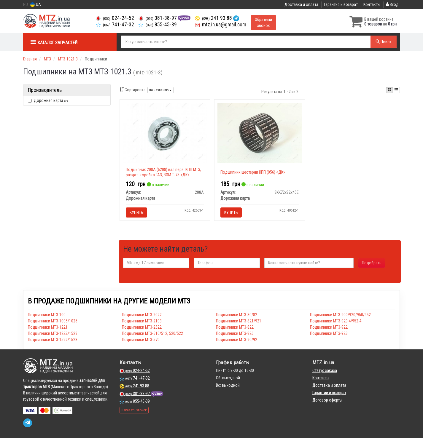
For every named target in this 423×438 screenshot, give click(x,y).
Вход (392, 4)
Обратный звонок (263, 22)
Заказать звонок (134, 410)
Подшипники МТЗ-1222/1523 (52, 333)
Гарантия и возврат (341, 4)
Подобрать (371, 262)
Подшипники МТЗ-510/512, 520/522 (152, 333)
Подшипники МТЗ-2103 (142, 321)
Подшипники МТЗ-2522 (142, 327)
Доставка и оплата (301, 4)
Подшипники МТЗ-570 (141, 339)
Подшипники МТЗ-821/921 (238, 321)
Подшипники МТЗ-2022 (142, 314)
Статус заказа (324, 370)
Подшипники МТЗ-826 (235, 333)
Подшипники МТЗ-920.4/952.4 (335, 321)
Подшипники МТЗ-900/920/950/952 (340, 314)
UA (35, 4)
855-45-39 (158, 25)
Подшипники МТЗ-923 (329, 333)
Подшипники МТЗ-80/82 (236, 314)
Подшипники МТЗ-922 (329, 327)
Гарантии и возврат (329, 392)
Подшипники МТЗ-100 (47, 314)
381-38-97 (158, 18)
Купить (136, 212)
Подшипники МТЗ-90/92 (236, 339)
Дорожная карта (48, 100)
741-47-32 (115, 25)
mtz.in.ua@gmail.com (220, 25)
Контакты (371, 4)
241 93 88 (214, 18)
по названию (160, 90)
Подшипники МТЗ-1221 (48, 327)
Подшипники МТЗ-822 (235, 327)
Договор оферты (327, 400)
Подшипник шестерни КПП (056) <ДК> (252, 172)
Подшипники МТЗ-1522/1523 (52, 339)
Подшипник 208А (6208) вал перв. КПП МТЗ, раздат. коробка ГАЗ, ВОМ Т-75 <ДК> (163, 172)
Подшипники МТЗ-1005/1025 (52, 321)
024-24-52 (115, 18)
